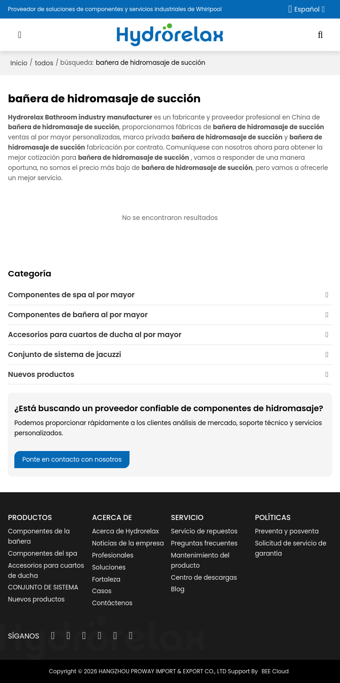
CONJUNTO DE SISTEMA (43, 587)
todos (44, 63)
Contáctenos (112, 603)
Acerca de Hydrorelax (125, 531)
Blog (178, 589)
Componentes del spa (42, 553)
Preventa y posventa (287, 531)
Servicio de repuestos (204, 531)
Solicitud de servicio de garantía (290, 548)
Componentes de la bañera (39, 536)
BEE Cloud (275, 671)
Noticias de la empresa (128, 543)
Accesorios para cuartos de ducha (46, 570)
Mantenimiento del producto (200, 560)
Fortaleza (106, 579)
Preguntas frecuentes (204, 543)
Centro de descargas (204, 577)
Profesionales (113, 555)
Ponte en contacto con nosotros (72, 459)
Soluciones (109, 567)
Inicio (18, 63)
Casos (101, 591)
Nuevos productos (36, 599)
